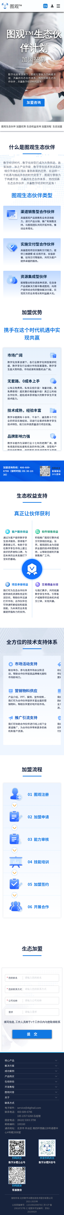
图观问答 (31, 1092)
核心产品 (31, 1060)
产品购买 (31, 1076)
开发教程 (31, 1086)
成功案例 (31, 1070)
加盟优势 (21, 126)
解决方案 (31, 1065)
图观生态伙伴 (8, 126)
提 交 (32, 1034)
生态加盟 (57, 126)
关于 (31, 1097)
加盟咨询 (34, 102)
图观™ (16, 6)
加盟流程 (46, 126)
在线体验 (31, 1081)
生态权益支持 (33, 126)
